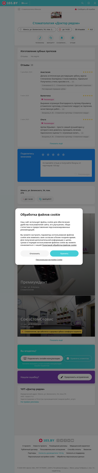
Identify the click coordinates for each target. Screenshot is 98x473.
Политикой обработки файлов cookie (59, 245)
